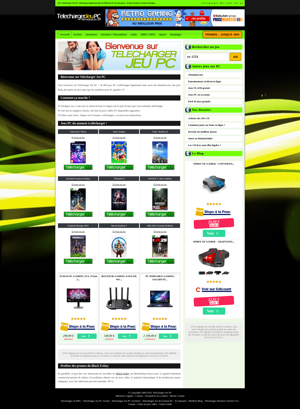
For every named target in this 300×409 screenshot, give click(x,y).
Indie (134, 34)
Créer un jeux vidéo (147, 404)
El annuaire (181, 400)
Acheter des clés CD (198, 118)
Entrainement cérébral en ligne (204, 81)
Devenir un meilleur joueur (202, 131)
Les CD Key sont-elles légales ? (204, 145)
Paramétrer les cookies (156, 395)
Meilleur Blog (195, 400)
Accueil (65, 34)
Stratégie (175, 34)
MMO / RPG (148, 34)
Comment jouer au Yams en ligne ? (206, 125)
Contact (139, 395)
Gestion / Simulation (114, 34)
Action (77, 34)
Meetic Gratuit (177, 395)
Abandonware (195, 74)
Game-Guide (165, 404)
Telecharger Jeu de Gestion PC (157, 400)
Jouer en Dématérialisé (200, 138)
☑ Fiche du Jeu (78, 137)
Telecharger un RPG (71, 400)
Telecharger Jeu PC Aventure (126, 400)
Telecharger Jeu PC (162, 392)
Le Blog (198, 153)
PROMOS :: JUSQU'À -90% (222, 34)
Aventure (91, 34)
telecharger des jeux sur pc (222, 3)
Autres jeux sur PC (206, 66)
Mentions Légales (124, 395)
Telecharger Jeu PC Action (96, 400)
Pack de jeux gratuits (199, 101)
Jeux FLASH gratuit (199, 88)
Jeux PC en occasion (199, 94)
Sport (162, 34)
